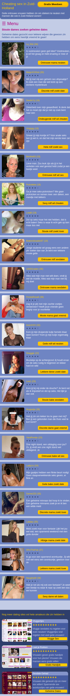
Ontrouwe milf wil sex (52, 175)
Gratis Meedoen (53, 4)
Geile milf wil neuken (53, 343)
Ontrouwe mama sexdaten (53, 287)
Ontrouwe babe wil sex (53, 456)
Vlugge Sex (53, 638)
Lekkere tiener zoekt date (53, 371)
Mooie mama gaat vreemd (53, 315)
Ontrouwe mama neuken (53, 62)
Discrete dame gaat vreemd (53, 428)
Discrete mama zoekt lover (53, 512)
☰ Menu (10, 23)
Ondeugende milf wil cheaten (53, 119)
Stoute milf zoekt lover (53, 231)
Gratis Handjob (53, 665)
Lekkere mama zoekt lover (53, 568)
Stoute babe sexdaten (53, 400)
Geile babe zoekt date (53, 484)
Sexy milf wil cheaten (53, 203)
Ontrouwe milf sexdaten (53, 259)
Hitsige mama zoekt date (53, 540)
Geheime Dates (53, 691)
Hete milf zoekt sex (52, 147)
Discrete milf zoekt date (53, 91)
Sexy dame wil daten (53, 596)
